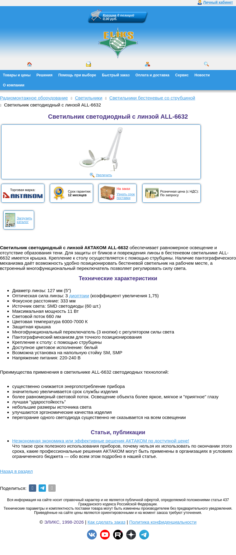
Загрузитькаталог (24, 220)
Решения (44, 75)
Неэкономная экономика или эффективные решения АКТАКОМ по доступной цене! (100, 440)
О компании (14, 85)
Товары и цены (17, 75)
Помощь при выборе (77, 75)
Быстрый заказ (116, 75)
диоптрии (79, 295)
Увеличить (104, 175)
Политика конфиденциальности (162, 522)
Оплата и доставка (152, 75)
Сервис (182, 75)
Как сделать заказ (107, 522)
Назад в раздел (16, 471)
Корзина (109, 15)
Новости (202, 75)
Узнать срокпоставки (125, 196)
